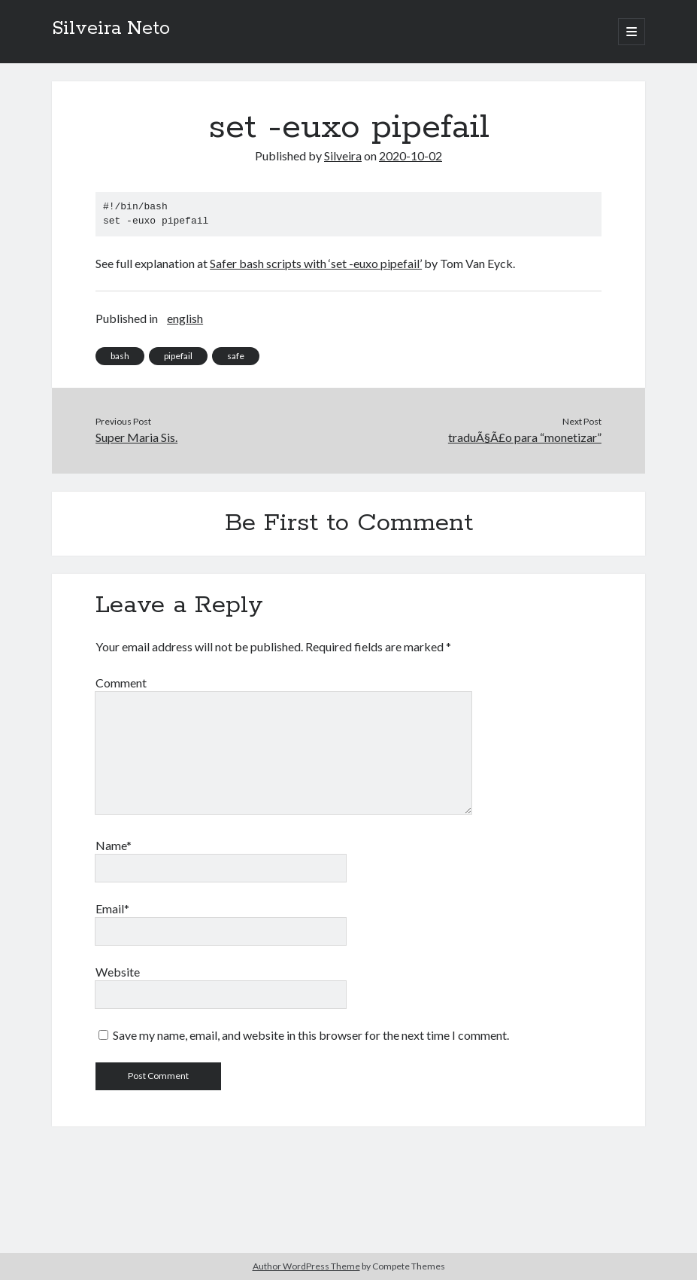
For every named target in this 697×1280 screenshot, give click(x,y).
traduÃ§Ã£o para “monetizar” (525, 437)
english (185, 318)
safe (235, 355)
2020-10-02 (410, 155)
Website (117, 972)
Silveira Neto (111, 29)
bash (120, 355)
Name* (113, 845)
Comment (121, 682)
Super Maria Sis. (136, 437)
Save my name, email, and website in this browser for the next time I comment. (311, 1035)
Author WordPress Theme (306, 1266)
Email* (112, 908)
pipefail (178, 355)
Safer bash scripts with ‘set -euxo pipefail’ (316, 263)
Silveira (343, 155)
